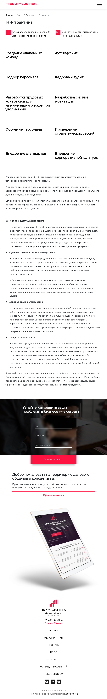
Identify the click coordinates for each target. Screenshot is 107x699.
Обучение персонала (23, 129)
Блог (53, 652)
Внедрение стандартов (25, 154)
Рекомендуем (53, 674)
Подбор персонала (21, 77)
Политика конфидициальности (46, 693)
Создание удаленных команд (23, 55)
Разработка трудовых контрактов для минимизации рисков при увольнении (27, 103)
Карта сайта (71, 693)
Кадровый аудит (69, 77)
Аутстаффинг (66, 53)
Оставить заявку (53, 459)
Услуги (20, 15)
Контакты (53, 659)
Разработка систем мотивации (71, 99)
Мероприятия (53, 637)
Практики (30, 15)
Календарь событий (53, 666)
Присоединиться (53, 495)
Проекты (53, 645)
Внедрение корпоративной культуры (76, 156)
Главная (9, 15)
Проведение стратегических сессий (74, 131)
